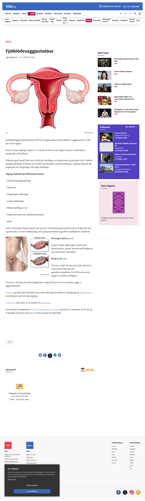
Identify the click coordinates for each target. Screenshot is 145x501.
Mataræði (10, 292)
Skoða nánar (12, 485)
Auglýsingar (33, 458)
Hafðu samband (34, 461)
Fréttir (114, 447)
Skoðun (114, 459)
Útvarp (114, 464)
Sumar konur (11, 302)
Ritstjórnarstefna (35, 464)
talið (37, 150)
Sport (114, 453)
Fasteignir (133, 450)
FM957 (132, 464)
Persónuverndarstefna (12, 460)
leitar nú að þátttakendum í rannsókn (47, 309)
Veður (132, 459)
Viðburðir (133, 456)
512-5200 (35, 455)
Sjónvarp (115, 461)
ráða (64, 258)
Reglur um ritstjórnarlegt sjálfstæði (13, 457)
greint (71, 238)
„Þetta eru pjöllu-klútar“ (123, 84)
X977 (131, 467)
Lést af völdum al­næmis (123, 72)
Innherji (132, 447)
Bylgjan (132, 461)
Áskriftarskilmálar (35, 467)
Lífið (113, 456)
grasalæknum (48, 302)
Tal (131, 470)
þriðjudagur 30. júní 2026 (111, 7)
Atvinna (132, 453)
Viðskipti (115, 450)
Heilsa (10, 342)
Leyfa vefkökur (46, 491)
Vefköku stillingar (18, 491)
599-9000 (11, 469)
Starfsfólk (32, 470)
